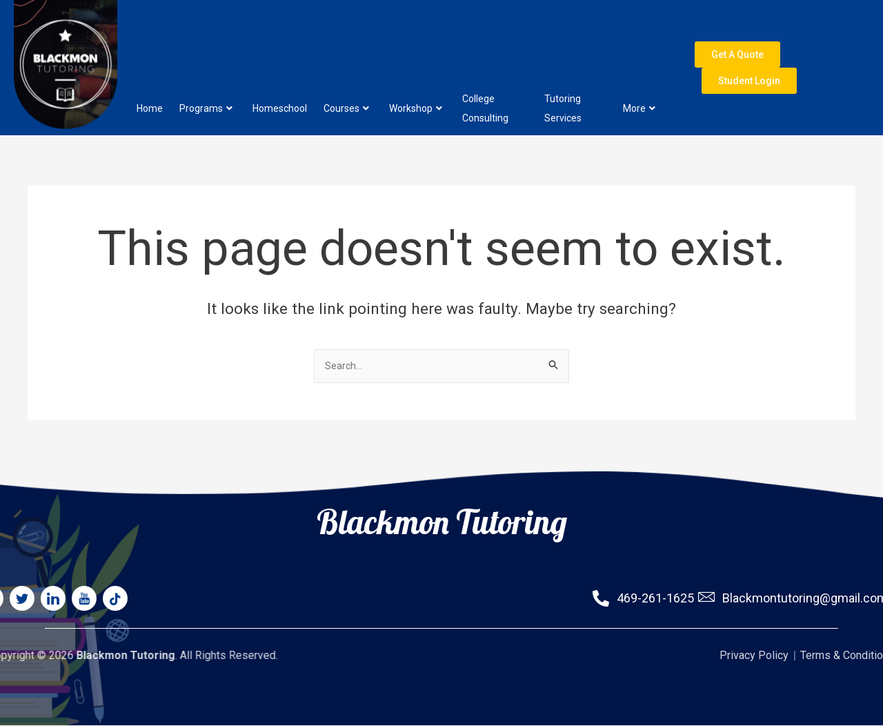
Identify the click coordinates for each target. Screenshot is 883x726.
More (639, 73)
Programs (205, 73)
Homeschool (279, 73)
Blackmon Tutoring (442, 481)
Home (150, 73)
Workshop (415, 73)
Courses (346, 73)
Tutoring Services (563, 74)
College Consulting (485, 74)
